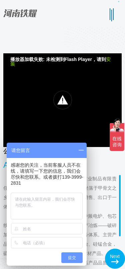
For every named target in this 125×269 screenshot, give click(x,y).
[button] (115, 259)
